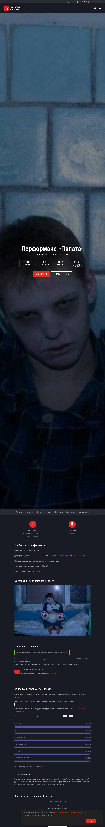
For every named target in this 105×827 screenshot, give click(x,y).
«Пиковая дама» (64, 556)
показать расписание (23, 704)
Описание (19, 512)
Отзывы (49, 512)
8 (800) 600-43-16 (51, 673)
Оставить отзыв (84, 512)
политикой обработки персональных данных (69, 813)
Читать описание (61, 274)
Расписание (30, 512)
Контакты (40, 512)
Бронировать (41, 274)
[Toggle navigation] (100, 8)
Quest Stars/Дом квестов (58, 254)
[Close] (100, 812)
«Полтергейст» (79, 556)
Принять (91, 821)
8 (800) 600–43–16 (82, 2)
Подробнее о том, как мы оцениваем (50, 784)
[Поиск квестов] (94, 8)
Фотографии (59, 512)
